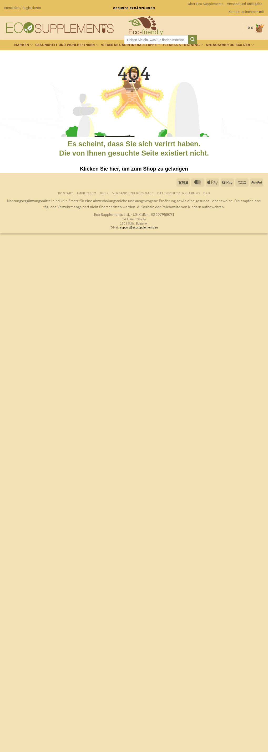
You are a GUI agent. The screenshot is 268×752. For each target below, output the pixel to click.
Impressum (87, 193)
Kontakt (65, 193)
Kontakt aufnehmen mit (246, 11)
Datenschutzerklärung (178, 193)
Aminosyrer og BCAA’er (230, 44)
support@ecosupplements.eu (139, 227)
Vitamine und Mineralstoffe (130, 44)
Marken (23, 44)
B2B (206, 193)
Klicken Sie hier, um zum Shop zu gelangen (134, 169)
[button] (22, 8)
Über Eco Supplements (205, 4)
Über (104, 193)
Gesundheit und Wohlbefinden (66, 44)
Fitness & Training (183, 44)
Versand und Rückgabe (244, 4)
